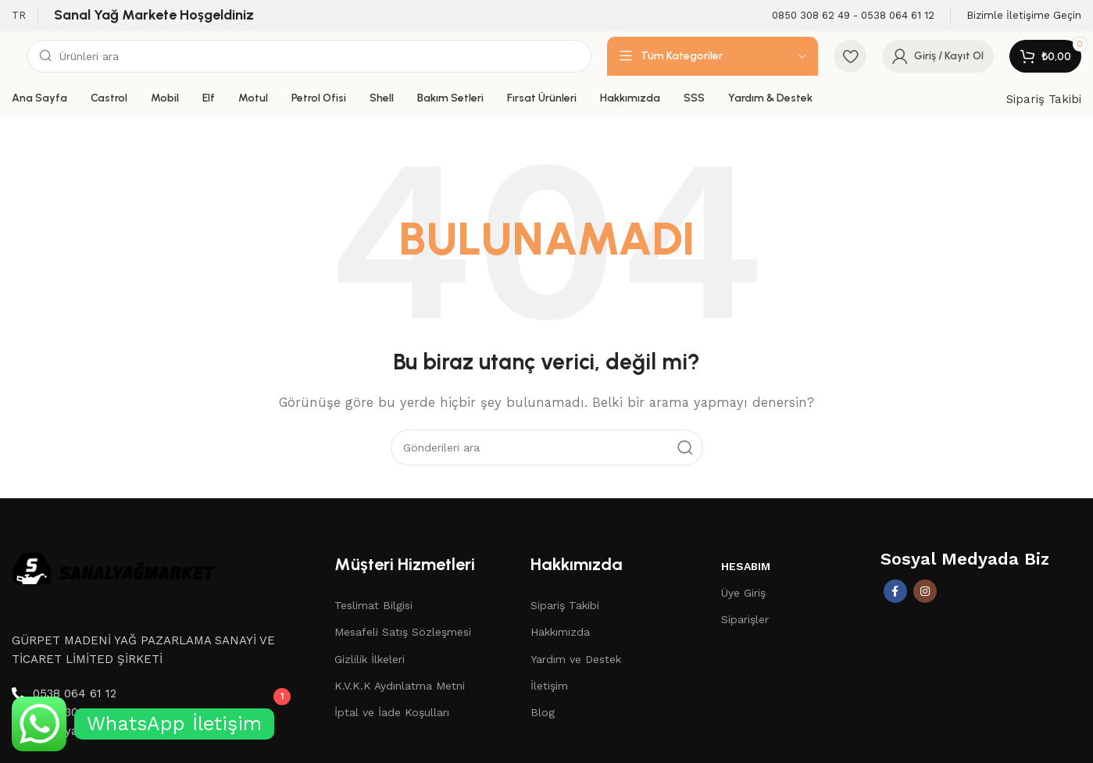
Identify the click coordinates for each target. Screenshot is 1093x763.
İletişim (549, 685)
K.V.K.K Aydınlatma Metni (399, 685)
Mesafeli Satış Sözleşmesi (402, 632)
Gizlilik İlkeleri (369, 659)
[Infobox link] (853, 16)
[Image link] (113, 567)
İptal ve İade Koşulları (391, 712)
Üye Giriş (743, 593)
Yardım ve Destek (575, 659)
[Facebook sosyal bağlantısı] (895, 591)
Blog (542, 712)
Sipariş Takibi (1043, 99)
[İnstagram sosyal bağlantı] (925, 591)
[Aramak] (309, 56)
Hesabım (745, 566)
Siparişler (745, 619)
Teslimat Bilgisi (373, 605)
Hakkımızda (560, 632)
